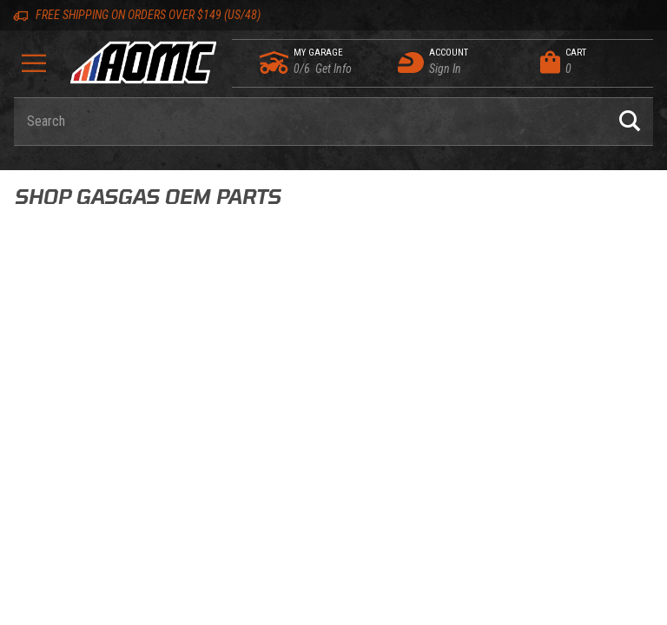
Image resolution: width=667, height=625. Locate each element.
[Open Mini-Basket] (592, 62)
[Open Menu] (34, 69)
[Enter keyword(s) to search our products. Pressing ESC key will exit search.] (310, 121)
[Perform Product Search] (629, 121)
